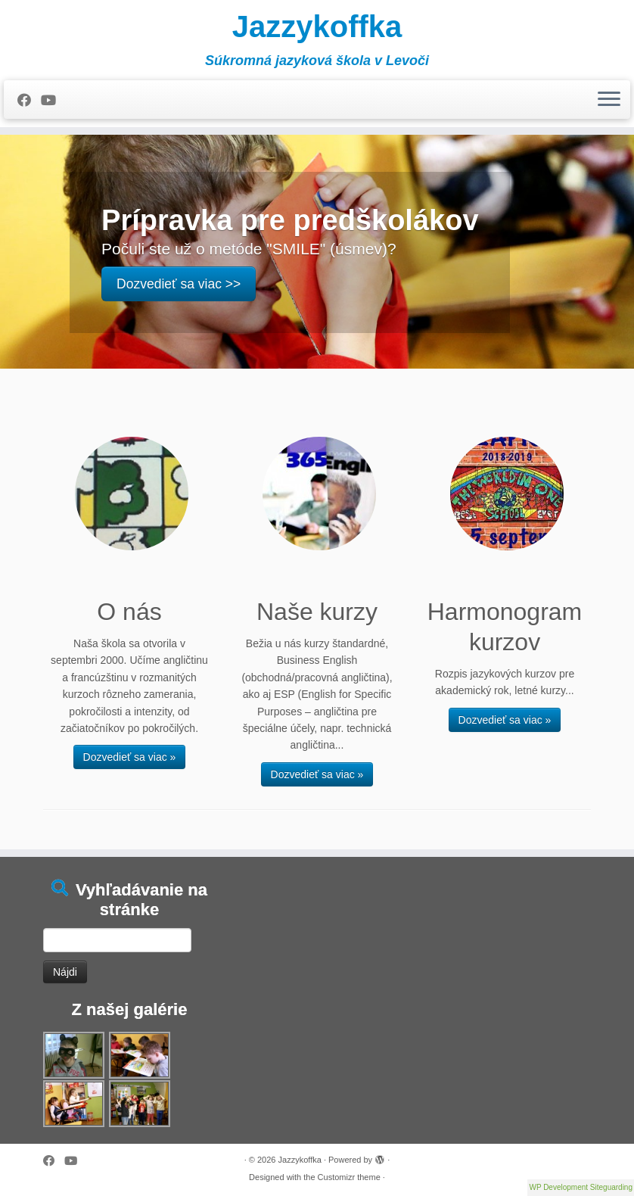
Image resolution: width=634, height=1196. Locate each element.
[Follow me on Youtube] (53, 100)
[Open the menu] (609, 100)
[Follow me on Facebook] (29, 100)
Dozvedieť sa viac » (129, 757)
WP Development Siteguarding (580, 1187)
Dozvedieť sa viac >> (179, 283)
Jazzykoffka (317, 26)
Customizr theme (349, 1177)
